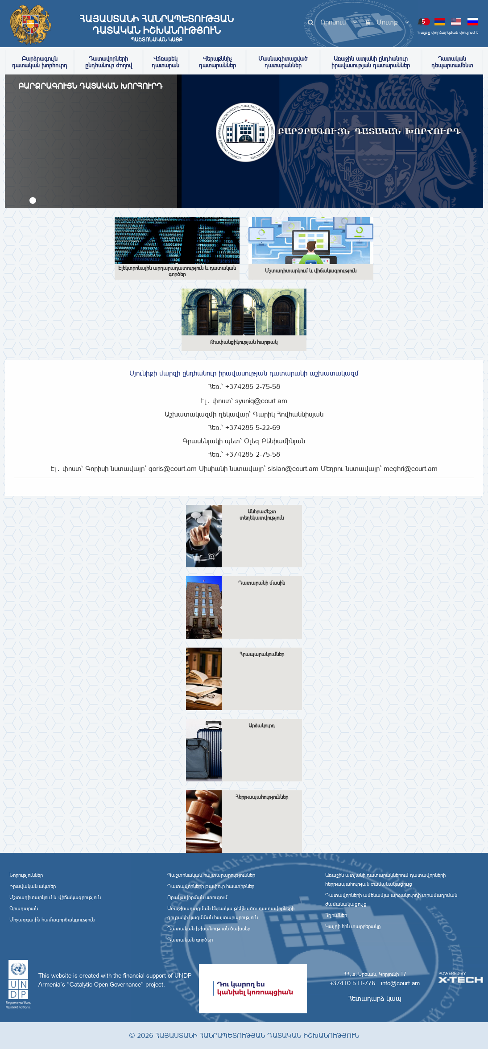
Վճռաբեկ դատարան (165, 62)
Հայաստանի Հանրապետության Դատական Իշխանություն (156, 28)
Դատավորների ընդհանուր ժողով (108, 62)
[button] (32, 200)
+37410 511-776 (352, 983)
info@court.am (400, 983)
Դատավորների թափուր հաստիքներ (210, 886)
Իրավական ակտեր (32, 886)
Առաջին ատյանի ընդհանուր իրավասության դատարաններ (370, 62)
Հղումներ (336, 915)
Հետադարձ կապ (374, 998)
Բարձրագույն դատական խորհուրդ (39, 62)
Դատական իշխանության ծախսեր (208, 928)
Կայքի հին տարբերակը (352, 926)
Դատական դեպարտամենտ (452, 62)
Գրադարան (23, 908)
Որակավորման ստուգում (197, 897)
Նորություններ (26, 875)
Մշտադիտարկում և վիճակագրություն (55, 897)
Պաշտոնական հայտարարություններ (211, 875)
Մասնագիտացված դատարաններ (282, 62)
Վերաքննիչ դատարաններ (217, 62)
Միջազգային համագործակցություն (52, 920)
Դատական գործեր (190, 940)
